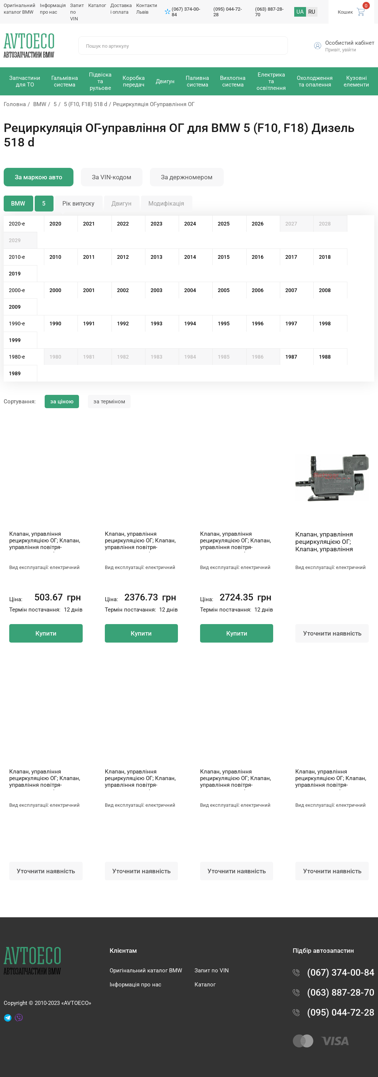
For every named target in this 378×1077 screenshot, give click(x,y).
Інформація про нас (135, 984)
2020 (55, 224)
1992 (123, 323)
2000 (55, 290)
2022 (123, 224)
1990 (55, 323)
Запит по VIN (212, 970)
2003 (156, 290)
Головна (15, 104)
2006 (258, 290)
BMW (39, 104)
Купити (45, 633)
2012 (123, 257)
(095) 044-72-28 (227, 11)
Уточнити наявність (332, 633)
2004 (190, 290)
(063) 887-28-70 (269, 11)
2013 (156, 257)
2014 (190, 257)
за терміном (109, 401)
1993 (156, 323)
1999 (15, 340)
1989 (15, 373)
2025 (224, 224)
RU (311, 12)
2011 (89, 257)
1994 (190, 323)
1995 (224, 323)
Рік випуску (78, 203)
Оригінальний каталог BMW (146, 970)
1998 (325, 323)
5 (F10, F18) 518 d (85, 104)
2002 (123, 290)
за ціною (61, 401)
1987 (291, 357)
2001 (89, 290)
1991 (89, 323)
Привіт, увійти (340, 50)
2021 (89, 224)
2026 (258, 224)
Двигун (121, 203)
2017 (291, 257)
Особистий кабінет (349, 43)
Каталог (97, 5)
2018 (325, 257)
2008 (325, 290)
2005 (224, 290)
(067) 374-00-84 (186, 11)
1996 (258, 323)
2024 (190, 224)
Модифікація (166, 203)
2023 (156, 224)
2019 (15, 274)
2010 (55, 257)
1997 (291, 323)
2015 (224, 257)
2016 (258, 257)
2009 (15, 307)
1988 (325, 357)
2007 (291, 290)
